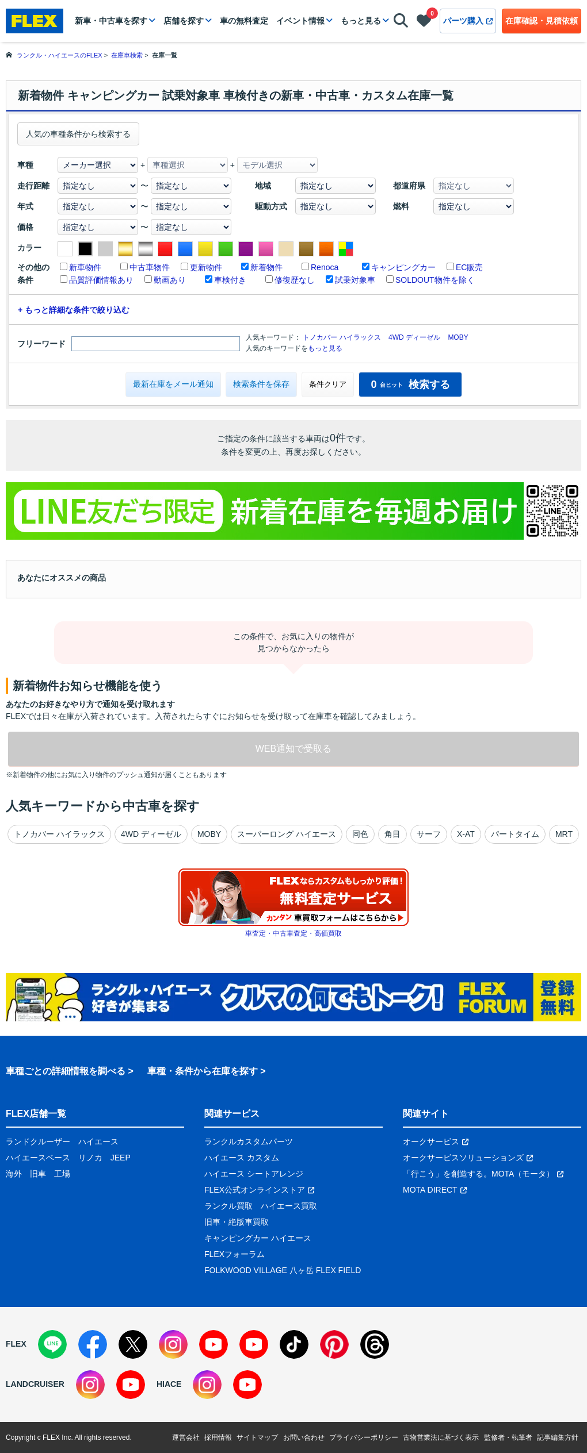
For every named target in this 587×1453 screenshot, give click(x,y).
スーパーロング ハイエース (286, 834)
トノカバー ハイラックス (341, 337)
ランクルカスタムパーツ (248, 1141)
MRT (564, 834)
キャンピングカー (403, 267)
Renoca (324, 267)
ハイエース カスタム (241, 1157)
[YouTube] (213, 1344)
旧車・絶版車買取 (236, 1222)
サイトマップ (257, 1437)
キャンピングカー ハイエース (257, 1238)
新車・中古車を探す (111, 20)
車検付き (230, 280)
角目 (392, 834)
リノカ (90, 1157)
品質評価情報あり (101, 280)
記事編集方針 (557, 1437)
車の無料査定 (244, 20)
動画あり (170, 280)
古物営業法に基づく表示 (441, 1437)
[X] (133, 1344)
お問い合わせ (304, 1437)
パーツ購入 (468, 20)
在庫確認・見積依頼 (541, 20)
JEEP (120, 1157)
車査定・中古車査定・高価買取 (293, 933)
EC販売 (469, 267)
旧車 (38, 1173)
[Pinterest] (334, 1344)
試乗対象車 (355, 280)
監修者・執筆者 (508, 1437)
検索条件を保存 (261, 384)
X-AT (466, 834)
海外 (14, 1173)
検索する (410, 384)
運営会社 (186, 1437)
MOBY (458, 337)
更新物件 (206, 267)
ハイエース (98, 1141)
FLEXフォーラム (234, 1254)
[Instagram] (173, 1344)
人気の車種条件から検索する (78, 134)
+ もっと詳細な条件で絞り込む (73, 309)
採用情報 (218, 1437)
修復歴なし (295, 280)
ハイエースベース (38, 1157)
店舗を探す (183, 20)
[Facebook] (92, 1344)
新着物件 (266, 267)
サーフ (429, 834)
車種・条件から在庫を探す (202, 1071)
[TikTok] (294, 1344)
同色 (360, 834)
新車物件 (85, 267)
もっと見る (361, 20)
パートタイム (515, 834)
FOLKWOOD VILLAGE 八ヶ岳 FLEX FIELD (282, 1270)
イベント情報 (300, 20)
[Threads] (374, 1344)
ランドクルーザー (38, 1141)
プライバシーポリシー (363, 1437)
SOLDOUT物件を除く (435, 280)
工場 (62, 1173)
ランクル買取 (228, 1205)
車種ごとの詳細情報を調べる (65, 1071)
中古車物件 (149, 267)
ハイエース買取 (289, 1205)
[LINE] (52, 1344)
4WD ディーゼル (414, 337)
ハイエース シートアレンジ (253, 1173)
